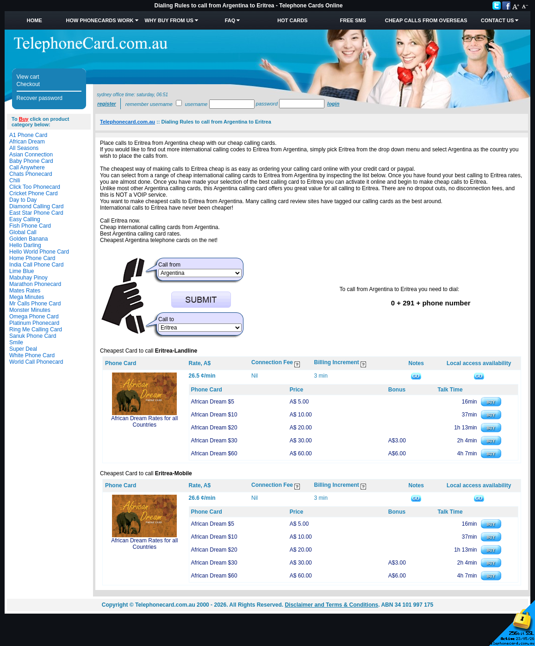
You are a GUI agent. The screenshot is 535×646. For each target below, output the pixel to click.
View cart (28, 77)
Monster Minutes (29, 310)
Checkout (28, 84)
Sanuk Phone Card (32, 336)
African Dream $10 (214, 414)
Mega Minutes (26, 297)
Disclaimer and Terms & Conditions (331, 605)
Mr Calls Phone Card (35, 303)
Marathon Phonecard (35, 284)
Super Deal (23, 349)
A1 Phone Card (28, 135)
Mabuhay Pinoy (28, 277)
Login (333, 103)
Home (34, 20)
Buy (24, 119)
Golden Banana (28, 239)
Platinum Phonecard (34, 323)
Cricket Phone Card (33, 193)
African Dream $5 (212, 401)
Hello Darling (25, 245)
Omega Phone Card (34, 316)
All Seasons (23, 148)
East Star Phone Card (36, 213)
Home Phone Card (32, 258)
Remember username (149, 104)
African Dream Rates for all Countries (144, 421)
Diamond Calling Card (36, 206)
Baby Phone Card (31, 161)
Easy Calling (24, 219)
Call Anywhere (27, 167)
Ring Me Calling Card (35, 329)
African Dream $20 (214, 427)
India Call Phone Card (36, 264)
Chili (14, 180)
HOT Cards (292, 20)
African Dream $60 (214, 453)
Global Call (23, 232)
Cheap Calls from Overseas (426, 20)
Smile (16, 342)
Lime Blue (21, 271)
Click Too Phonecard (34, 187)
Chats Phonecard (30, 174)
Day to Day (23, 200)
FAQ (230, 20)
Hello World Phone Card (39, 251)
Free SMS (353, 20)
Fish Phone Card (30, 226)
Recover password (39, 98)
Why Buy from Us (169, 20)
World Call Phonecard (36, 362)
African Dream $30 (214, 440)
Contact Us (497, 20)
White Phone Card (32, 355)
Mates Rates (24, 290)
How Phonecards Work (99, 20)
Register (106, 103)
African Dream (27, 141)
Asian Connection (31, 154)
